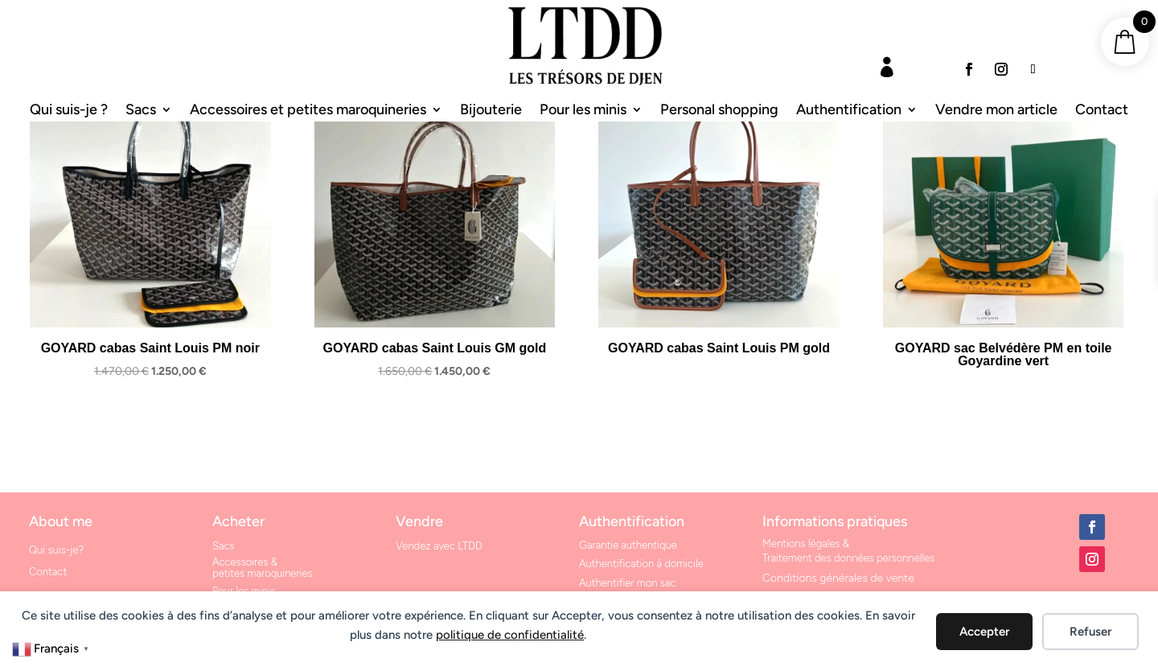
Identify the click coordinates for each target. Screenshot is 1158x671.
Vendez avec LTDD (439, 546)
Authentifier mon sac (627, 583)
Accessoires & (244, 562)
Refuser (1090, 631)
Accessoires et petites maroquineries (308, 111)
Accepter (984, 631)
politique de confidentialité (510, 635)
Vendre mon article (996, 111)
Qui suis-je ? (69, 111)
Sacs (140, 111)
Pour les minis (583, 111)
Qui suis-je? (56, 550)
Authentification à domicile (641, 564)
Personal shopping (719, 111)
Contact (1101, 111)
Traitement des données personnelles (848, 558)
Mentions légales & (805, 543)
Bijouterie (491, 111)
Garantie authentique (628, 545)
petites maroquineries (262, 573)
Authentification (848, 111)
